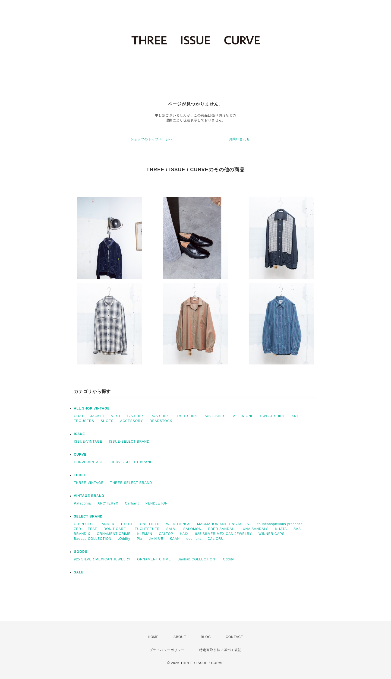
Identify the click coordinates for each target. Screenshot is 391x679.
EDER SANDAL (221, 529)
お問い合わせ (239, 139)
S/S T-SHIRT (215, 416)
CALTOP (166, 534)
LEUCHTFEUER (146, 529)
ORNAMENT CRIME (114, 534)
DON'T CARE (114, 529)
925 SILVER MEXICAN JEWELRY (223, 534)
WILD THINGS (178, 524)
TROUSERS (84, 421)
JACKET (97, 416)
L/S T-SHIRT (187, 416)
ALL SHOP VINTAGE (92, 408)
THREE (80, 475)
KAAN (175, 539)
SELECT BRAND (88, 516)
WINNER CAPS (271, 534)
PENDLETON (157, 503)
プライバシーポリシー (167, 650)
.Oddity (124, 539)
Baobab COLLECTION (92, 539)
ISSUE (79, 434)
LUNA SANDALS (255, 529)
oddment (194, 539)
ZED (77, 529)
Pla (139, 539)
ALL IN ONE (243, 416)
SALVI (171, 529)
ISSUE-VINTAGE (88, 441)
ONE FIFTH (149, 524)
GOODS (80, 552)
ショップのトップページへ (151, 139)
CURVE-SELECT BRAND (132, 462)
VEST (116, 416)
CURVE (80, 454)
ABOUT (180, 637)
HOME (153, 637)
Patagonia (82, 503)
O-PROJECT (84, 524)
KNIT (296, 416)
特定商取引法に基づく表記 (220, 650)
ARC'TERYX (107, 503)
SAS (297, 529)
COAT (79, 416)
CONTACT (234, 637)
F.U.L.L (127, 524)
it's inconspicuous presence (279, 524)
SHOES (107, 421)
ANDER (108, 524)
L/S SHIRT (136, 416)
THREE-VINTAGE (88, 483)
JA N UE (156, 539)
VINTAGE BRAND (89, 496)
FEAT (92, 529)
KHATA (281, 529)
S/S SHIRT (161, 416)
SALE (79, 572)
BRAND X (82, 534)
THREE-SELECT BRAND (131, 483)
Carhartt (132, 503)
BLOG (206, 637)
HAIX (184, 534)
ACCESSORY (131, 421)
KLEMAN (144, 534)
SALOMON (192, 529)
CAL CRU (216, 539)
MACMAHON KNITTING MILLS (223, 524)
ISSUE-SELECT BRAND (129, 441)
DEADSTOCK (161, 421)
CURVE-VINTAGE (89, 462)
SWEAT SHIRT (272, 416)
